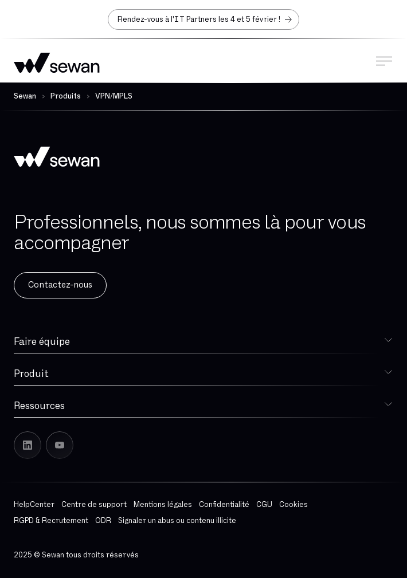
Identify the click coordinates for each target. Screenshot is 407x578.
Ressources (39, 406)
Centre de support (94, 505)
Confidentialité (224, 505)
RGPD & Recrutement (51, 521)
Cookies (293, 505)
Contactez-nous (60, 285)
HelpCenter (34, 505)
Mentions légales (163, 505)
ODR (103, 521)
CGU (264, 505)
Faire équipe (42, 342)
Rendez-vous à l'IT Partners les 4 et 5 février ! (206, 19)
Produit (31, 374)
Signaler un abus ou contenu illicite (177, 521)
